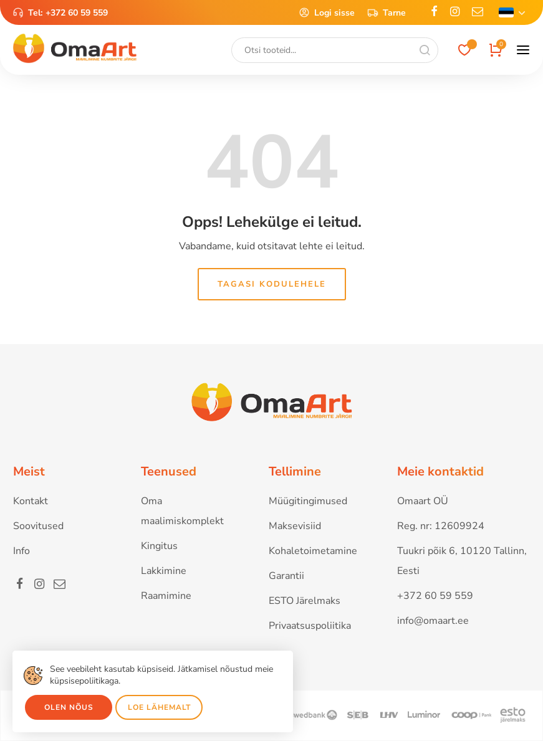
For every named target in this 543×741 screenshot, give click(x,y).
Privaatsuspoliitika (310, 626)
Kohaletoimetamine (313, 551)
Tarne (386, 12)
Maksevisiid (295, 526)
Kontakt (30, 501)
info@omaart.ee (433, 621)
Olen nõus (69, 707)
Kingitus (159, 546)
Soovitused (38, 526)
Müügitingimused (308, 501)
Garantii (286, 576)
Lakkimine (163, 571)
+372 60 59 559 (77, 13)
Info (21, 551)
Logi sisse (327, 12)
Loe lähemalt (159, 707)
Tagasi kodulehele (272, 284)
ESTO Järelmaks (304, 601)
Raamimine (166, 596)
